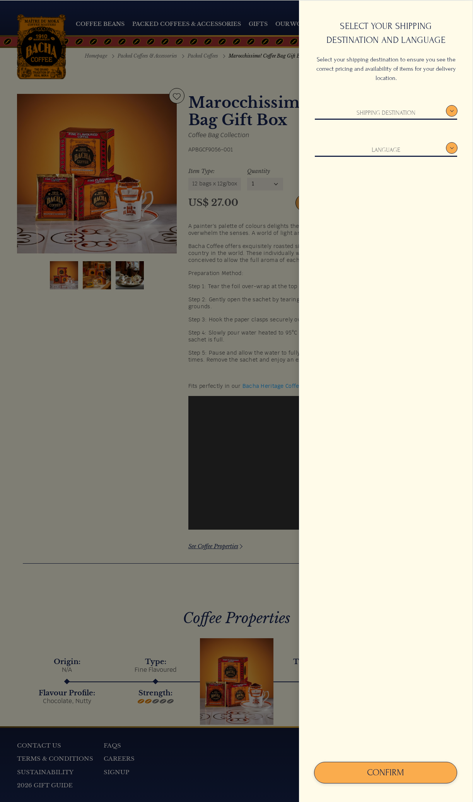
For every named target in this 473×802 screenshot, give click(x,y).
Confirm (385, 772)
